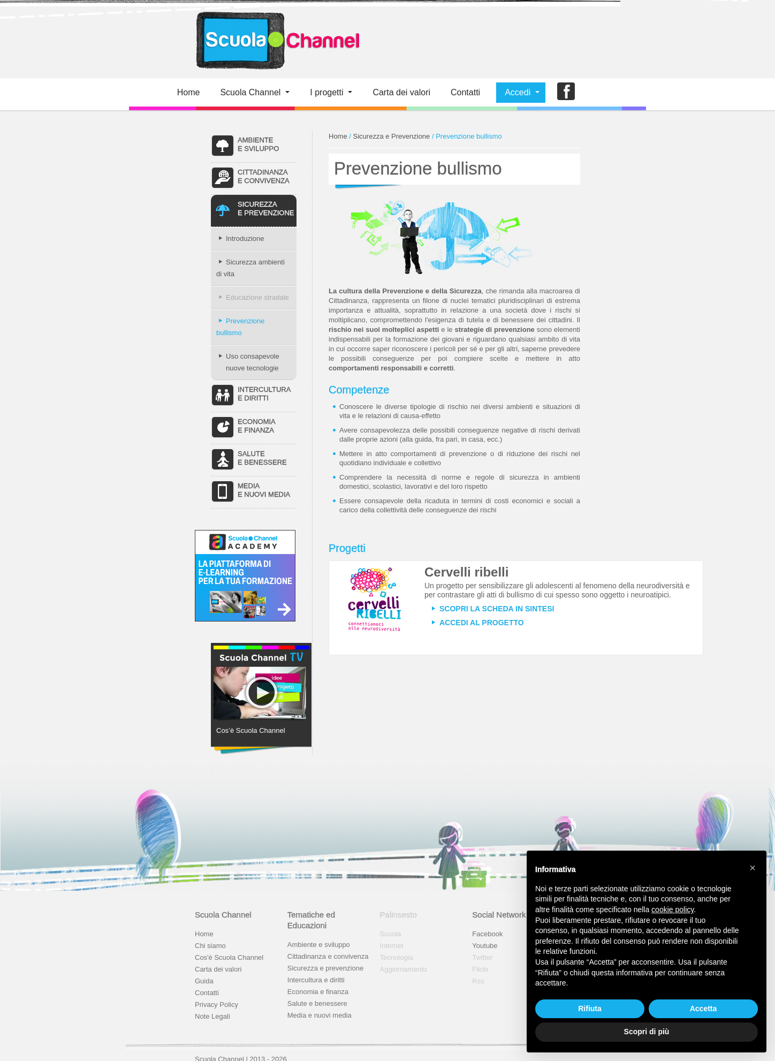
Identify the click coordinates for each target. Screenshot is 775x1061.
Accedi (517, 92)
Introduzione (240, 238)
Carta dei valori (218, 969)
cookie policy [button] (672, 909)
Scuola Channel (250, 92)
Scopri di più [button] (647, 1031)
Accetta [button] (703, 1008)
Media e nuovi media (319, 1015)
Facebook (487, 934)
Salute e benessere (317, 1003)
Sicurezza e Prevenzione (391, 136)
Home (188, 92)
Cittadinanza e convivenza (328, 956)
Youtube (484, 946)
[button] (752, 867)
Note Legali (212, 1016)
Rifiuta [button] (590, 1008)
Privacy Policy (216, 1005)
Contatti (465, 92)
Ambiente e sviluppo (318, 945)
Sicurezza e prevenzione (325, 968)
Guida (204, 981)
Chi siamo (210, 946)
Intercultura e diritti (316, 980)
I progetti (326, 92)
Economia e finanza (317, 992)
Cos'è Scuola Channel (229, 957)
